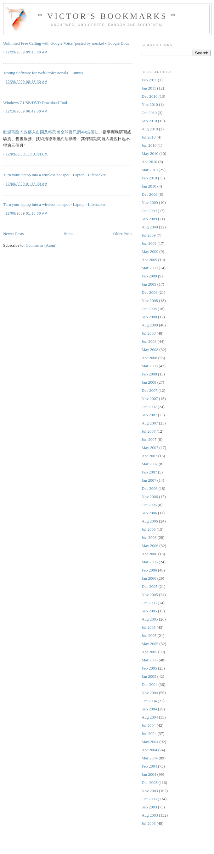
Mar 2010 (150, 169)
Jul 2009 (148, 235)
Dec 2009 (149, 194)
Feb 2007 (149, 472)
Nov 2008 (150, 300)
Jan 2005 (149, 676)
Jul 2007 (148, 431)
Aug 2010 (150, 129)
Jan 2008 (149, 382)
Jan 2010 (149, 186)
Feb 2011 (149, 80)
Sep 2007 (149, 415)
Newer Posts (13, 233)
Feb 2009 (149, 276)
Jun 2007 (149, 439)
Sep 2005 (149, 611)
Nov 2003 (150, 790)
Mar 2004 (150, 758)
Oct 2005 (149, 602)
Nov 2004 (150, 692)
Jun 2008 (149, 341)
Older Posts (122, 233)
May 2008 (150, 349)
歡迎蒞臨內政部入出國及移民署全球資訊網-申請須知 (51, 132)
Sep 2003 (149, 807)
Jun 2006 (149, 537)
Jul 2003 (148, 823)
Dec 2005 (149, 586)
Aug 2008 (150, 325)
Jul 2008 (148, 333)
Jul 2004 (148, 725)
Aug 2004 (150, 717)
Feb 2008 (149, 374)
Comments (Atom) (41, 245)
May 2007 (150, 447)
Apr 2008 (149, 357)
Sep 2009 (149, 218)
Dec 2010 (149, 96)
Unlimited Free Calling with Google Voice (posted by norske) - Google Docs (66, 43)
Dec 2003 (149, 782)
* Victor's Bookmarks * (107, 16)
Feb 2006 (149, 570)
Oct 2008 (149, 308)
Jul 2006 (148, 529)
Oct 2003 (149, 799)
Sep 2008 (149, 317)
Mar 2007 (150, 464)
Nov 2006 (150, 496)
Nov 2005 (150, 594)
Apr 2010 (149, 161)
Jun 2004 (149, 733)
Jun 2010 (149, 145)
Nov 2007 (150, 398)
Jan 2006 (149, 578)
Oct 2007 (149, 406)
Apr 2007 (149, 455)
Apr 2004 (149, 749)
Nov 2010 (150, 104)
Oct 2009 (149, 210)
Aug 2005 (150, 619)
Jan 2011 (149, 88)
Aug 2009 (150, 227)
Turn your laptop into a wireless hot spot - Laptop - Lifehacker (54, 174)
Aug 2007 (150, 423)
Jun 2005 (149, 635)
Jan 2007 (149, 480)
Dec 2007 (149, 390)
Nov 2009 (150, 202)
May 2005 (150, 643)
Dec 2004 (149, 684)
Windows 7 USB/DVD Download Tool (35, 102)
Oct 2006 (149, 504)
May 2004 (150, 741)
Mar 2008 (150, 366)
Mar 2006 (150, 562)
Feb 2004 (149, 766)
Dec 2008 (149, 292)
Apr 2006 (149, 553)
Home (69, 233)
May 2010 (150, 153)
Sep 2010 (149, 120)
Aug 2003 (150, 815)
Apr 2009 (149, 259)
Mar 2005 (150, 660)
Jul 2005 (148, 627)
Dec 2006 (149, 488)
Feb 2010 (149, 178)
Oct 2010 (149, 112)
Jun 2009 (149, 243)
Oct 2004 (149, 700)
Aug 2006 (150, 521)
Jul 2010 (148, 137)
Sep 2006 (149, 513)
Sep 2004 (149, 709)
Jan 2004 (149, 774)
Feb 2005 (149, 668)
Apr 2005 (149, 651)
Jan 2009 (149, 284)
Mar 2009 (150, 268)
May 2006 (150, 545)
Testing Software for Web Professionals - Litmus (43, 72)
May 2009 (150, 251)
